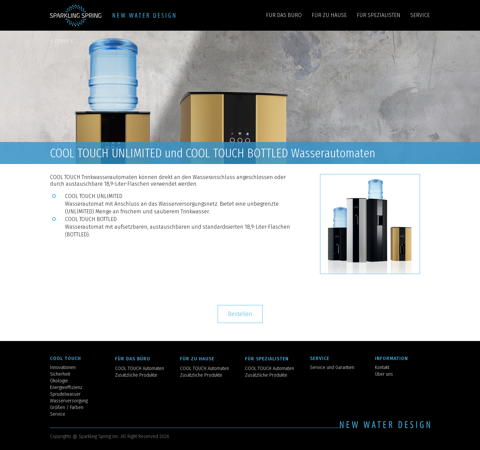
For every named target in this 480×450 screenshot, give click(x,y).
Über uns (384, 374)
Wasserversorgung (69, 401)
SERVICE (420, 15)
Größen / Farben (66, 407)
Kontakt (382, 367)
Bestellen (240, 314)
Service (57, 414)
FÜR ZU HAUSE (329, 15)
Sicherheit (60, 374)
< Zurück (62, 41)
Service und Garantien (332, 367)
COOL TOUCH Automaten (139, 368)
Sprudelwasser (65, 394)
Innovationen (63, 367)
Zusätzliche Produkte (136, 375)
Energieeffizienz (66, 387)
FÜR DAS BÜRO (284, 15)
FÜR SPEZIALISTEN (378, 15)
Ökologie (59, 381)
